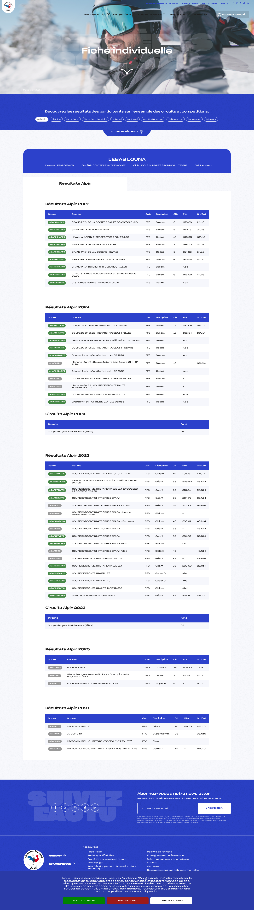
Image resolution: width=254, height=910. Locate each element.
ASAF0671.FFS (57, 282)
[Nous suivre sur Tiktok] (244, 3)
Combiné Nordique (153, 134)
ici (198, 837)
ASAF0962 (55, 402)
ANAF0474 (54, 379)
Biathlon (56, 134)
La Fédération (178, 15)
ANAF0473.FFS (57, 371)
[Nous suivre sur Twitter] (237, 3)
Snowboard (194, 134)
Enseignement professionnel (166, 871)
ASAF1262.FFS (57, 559)
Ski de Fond (72, 134)
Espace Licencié (231, 14)
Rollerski (116, 134)
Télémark (211, 134)
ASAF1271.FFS (56, 551)
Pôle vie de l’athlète (159, 867)
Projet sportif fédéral (101, 871)
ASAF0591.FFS (57, 596)
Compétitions (122, 15)
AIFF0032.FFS (57, 417)
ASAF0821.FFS (57, 267)
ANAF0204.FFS (57, 497)
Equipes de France (150, 15)
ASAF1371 (54, 699)
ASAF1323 (54, 521)
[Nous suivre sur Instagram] (240, 3)
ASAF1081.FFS (56, 363)
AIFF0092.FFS (57, 290)
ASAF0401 (54, 764)
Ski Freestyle (176, 134)
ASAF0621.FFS (57, 581)
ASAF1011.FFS (56, 237)
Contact (55, 871)
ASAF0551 (54, 756)
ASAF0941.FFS (57, 252)
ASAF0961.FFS (57, 245)
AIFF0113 (54, 691)
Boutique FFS (209, 4)
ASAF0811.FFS (56, 489)
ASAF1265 (54, 544)
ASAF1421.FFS (56, 275)
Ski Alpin (41, 134)
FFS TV (224, 4)
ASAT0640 (55, 683)
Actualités (200, 15)
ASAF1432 (54, 749)
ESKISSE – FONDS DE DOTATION (162, 4)
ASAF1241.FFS (56, 348)
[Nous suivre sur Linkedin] (248, 3)
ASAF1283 (54, 529)
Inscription (214, 823)
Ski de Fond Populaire (95, 134)
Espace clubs (190, 4)
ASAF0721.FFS (57, 505)
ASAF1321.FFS (56, 513)
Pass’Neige (95, 867)
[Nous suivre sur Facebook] (233, 3)
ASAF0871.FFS (57, 260)
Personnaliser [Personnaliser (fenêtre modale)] (171, 901)
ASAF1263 (54, 566)
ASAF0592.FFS (57, 589)
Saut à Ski (132, 134)
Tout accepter (84, 901)
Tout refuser (128, 901)
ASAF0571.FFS (57, 604)
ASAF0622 (55, 574)
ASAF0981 (54, 394)
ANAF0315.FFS (57, 356)
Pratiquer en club (95, 15)
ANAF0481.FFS (57, 386)
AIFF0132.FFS (56, 298)
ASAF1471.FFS (56, 341)
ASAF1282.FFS (57, 537)
